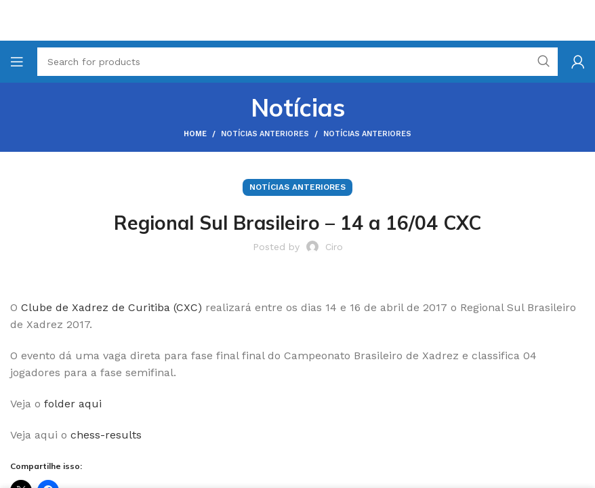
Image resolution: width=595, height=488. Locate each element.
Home (195, 133)
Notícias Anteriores (265, 133)
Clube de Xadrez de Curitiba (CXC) (111, 307)
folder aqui (73, 403)
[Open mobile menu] (16, 61)
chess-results (106, 434)
